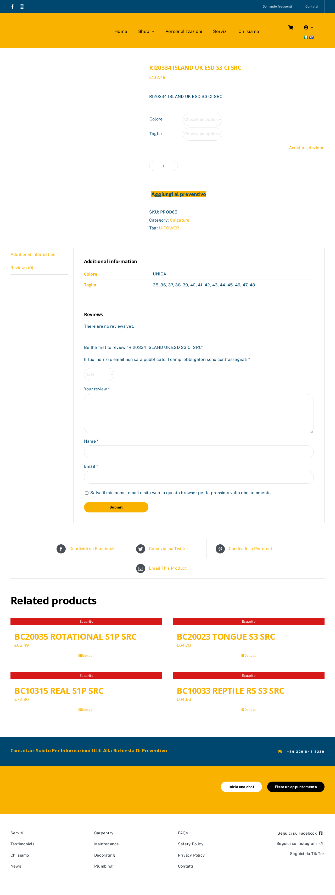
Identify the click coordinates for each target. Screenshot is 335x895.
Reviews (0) (22, 267)
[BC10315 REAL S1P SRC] (86, 676)
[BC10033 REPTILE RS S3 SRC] (249, 676)
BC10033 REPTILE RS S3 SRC (230, 690)
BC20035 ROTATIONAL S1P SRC (75, 636)
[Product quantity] (163, 166)
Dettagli (88, 655)
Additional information (32, 254)
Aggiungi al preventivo (178, 194)
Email (91, 466)
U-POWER (169, 228)
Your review (97, 388)
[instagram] (22, 6)
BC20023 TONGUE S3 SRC (226, 636)
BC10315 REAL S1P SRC (58, 690)
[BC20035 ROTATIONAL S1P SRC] (86, 622)
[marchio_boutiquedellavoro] (40, 23)
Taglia (155, 133)
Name (91, 441)
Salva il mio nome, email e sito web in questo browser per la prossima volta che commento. (181, 492)
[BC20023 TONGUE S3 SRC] (249, 622)
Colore (156, 119)
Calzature (179, 220)
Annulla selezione (306, 147)
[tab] (39, 254)
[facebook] (12, 6)
